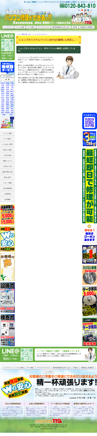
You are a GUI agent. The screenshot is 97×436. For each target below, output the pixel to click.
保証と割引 (7, 177)
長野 (7, 93)
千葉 (12, 87)
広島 (2, 106)
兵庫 (7, 100)
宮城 (12, 85)
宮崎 (12, 110)
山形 (7, 85)
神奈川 (12, 91)
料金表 (75, 27)
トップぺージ (7, 367)
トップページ (8, 27)
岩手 (2, 85)
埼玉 (12, 89)
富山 (12, 93)
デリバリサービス (43, 27)
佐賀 (12, 112)
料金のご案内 (7, 150)
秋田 (12, 83)
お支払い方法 (7, 166)
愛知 (7, 98)
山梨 (7, 91)
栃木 (2, 89)
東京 (2, 91)
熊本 (2, 112)
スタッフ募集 (7, 183)
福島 (2, 87)
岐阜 (2, 98)
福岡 (2, 110)
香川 (12, 106)
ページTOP (48, 372)
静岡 (12, 95)
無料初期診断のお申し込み (61, 27)
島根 (7, 104)
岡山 (12, 104)
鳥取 (2, 104)
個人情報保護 (7, 188)
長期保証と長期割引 (86, 27)
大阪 (2, 100)
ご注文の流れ (7, 155)
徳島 (2, 108)
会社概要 (7, 199)
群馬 (7, 89)
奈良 (2, 102)
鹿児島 (7, 112)
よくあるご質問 (7, 144)
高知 (12, 108)
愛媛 (7, 108)
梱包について (7, 161)
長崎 (3, 114)
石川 (2, 95)
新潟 (2, 93)
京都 (12, 100)
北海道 (3, 83)
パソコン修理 (20, 27)
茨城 (7, 87)
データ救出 (31, 27)
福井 (7, 95)
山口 (7, 106)
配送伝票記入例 (7, 172)
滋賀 (7, 102)
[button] (7, 79)
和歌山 (12, 102)
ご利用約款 (7, 194)
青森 (7, 83)
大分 (7, 110)
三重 (12, 98)
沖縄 (10, 114)
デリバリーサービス (43, 367)
